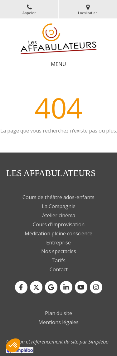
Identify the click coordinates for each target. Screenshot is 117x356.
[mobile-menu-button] (58, 64)
